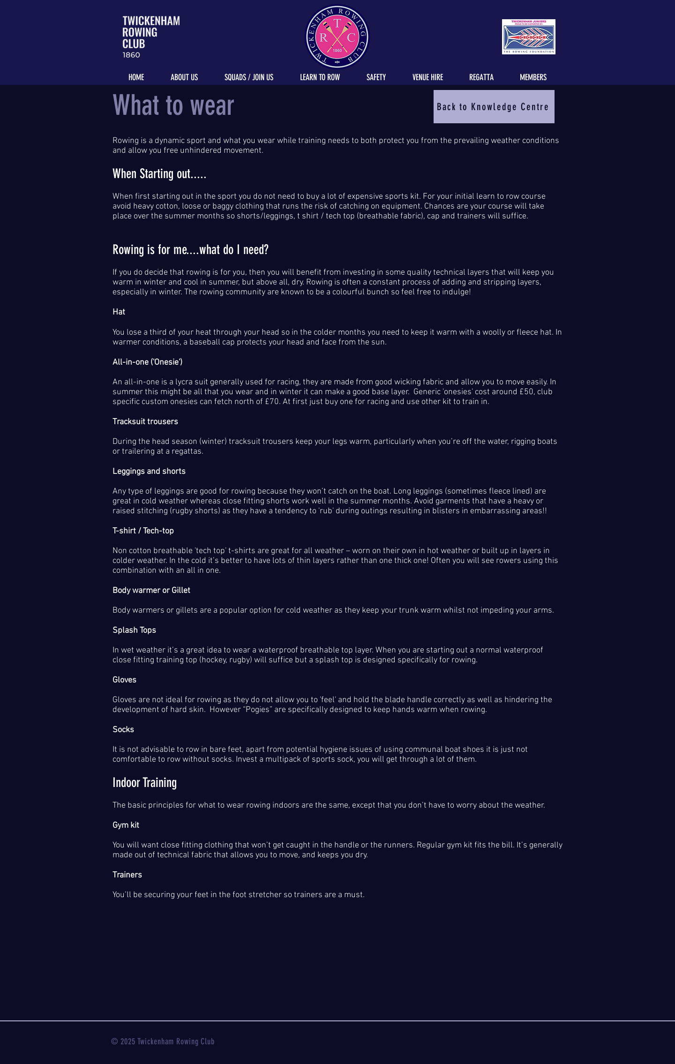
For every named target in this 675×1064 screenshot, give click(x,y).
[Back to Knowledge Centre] (494, 106)
